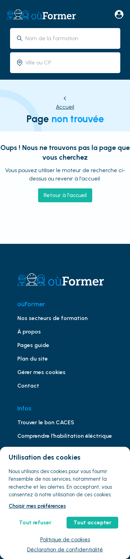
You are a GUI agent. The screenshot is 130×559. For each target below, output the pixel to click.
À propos (29, 331)
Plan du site (32, 358)
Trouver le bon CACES (45, 422)
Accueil (65, 107)
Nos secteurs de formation (52, 318)
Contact (28, 385)
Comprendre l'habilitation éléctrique (64, 436)
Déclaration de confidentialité (65, 549)
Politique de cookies (65, 539)
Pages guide (33, 345)
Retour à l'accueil (65, 195)
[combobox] (70, 38)
